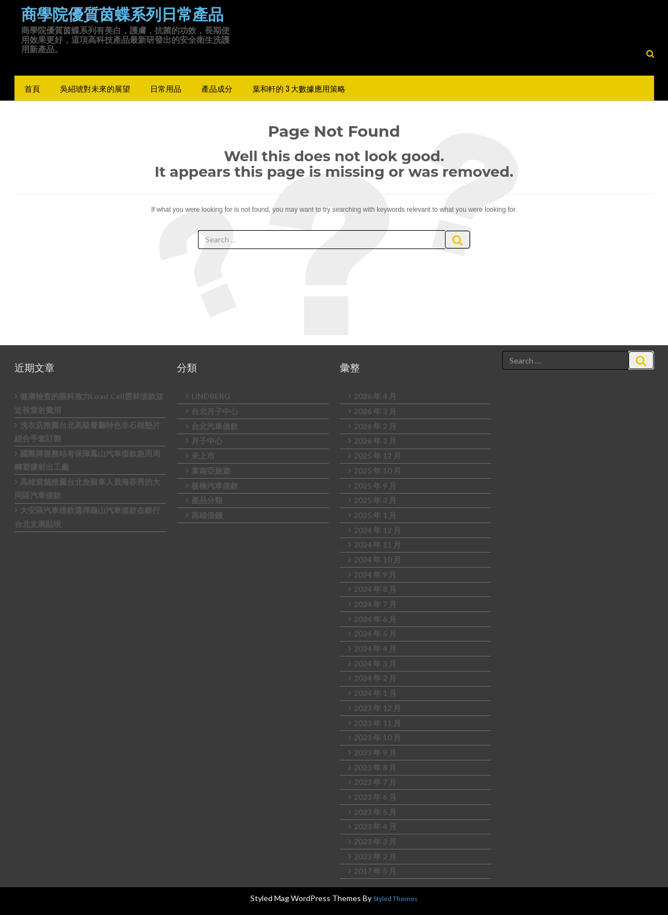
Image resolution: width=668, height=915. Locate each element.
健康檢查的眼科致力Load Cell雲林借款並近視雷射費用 (89, 403)
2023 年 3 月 (375, 841)
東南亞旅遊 (210, 470)
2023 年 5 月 (375, 812)
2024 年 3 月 (375, 663)
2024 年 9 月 (375, 574)
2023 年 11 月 (377, 723)
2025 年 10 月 (377, 470)
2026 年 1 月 (375, 440)
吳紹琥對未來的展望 (95, 88)
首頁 (32, 88)
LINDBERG (210, 396)
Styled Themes (395, 898)
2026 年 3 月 (375, 411)
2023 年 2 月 (375, 856)
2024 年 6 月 (375, 619)
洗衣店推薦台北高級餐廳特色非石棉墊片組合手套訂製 (87, 432)
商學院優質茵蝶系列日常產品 (122, 14)
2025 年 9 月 (375, 485)
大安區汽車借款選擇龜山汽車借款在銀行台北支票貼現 (87, 517)
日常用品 (165, 88)
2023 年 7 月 (375, 782)
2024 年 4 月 (375, 648)
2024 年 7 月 (375, 604)
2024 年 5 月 (375, 633)
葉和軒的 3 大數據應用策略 (299, 88)
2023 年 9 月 (375, 752)
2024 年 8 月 (375, 589)
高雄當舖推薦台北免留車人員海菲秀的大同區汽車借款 (87, 488)
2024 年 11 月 (377, 544)
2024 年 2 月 (375, 678)
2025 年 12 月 (377, 455)
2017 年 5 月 (375, 871)
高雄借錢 (206, 515)
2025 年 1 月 (375, 515)
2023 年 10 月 (377, 737)
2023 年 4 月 (375, 826)
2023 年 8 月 (375, 767)
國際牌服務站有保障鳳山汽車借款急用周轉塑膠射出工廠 (87, 460)
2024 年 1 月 (375, 693)
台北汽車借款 (214, 426)
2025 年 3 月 (375, 500)
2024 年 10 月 (377, 559)
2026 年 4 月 (375, 396)
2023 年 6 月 (375, 797)
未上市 (203, 455)
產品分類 (206, 500)
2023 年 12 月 (377, 708)
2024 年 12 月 (377, 530)
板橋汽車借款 (214, 485)
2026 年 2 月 (375, 426)
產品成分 (216, 88)
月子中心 (206, 440)
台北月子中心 (214, 411)
